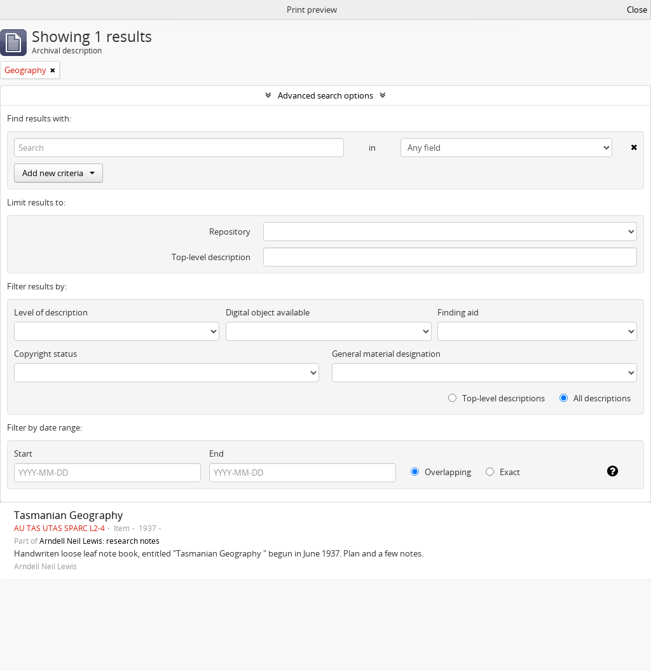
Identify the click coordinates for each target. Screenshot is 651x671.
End (216, 453)
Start (23, 453)
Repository (229, 231)
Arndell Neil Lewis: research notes (99, 541)
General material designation (386, 353)
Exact (503, 472)
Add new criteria (58, 173)
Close (637, 9)
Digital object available (268, 312)
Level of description (51, 312)
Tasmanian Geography (68, 515)
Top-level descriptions (496, 398)
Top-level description (211, 257)
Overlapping (441, 472)
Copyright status (45, 353)
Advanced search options (325, 95)
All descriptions (595, 398)
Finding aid (458, 312)
